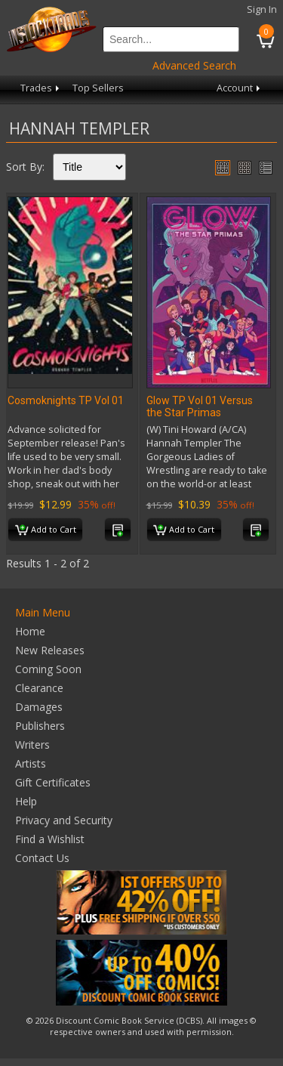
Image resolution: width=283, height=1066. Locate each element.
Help (26, 801)
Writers (32, 744)
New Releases (50, 650)
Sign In (262, 9)
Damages (39, 707)
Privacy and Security (63, 820)
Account (240, 88)
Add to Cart (45, 530)
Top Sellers (98, 88)
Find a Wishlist (50, 839)
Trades (41, 88)
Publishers (40, 725)
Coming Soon (48, 669)
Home (30, 631)
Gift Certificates (53, 782)
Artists (30, 763)
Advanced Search (194, 65)
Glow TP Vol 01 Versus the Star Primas (199, 406)
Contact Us (42, 858)
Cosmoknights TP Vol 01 (66, 400)
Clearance (39, 688)
